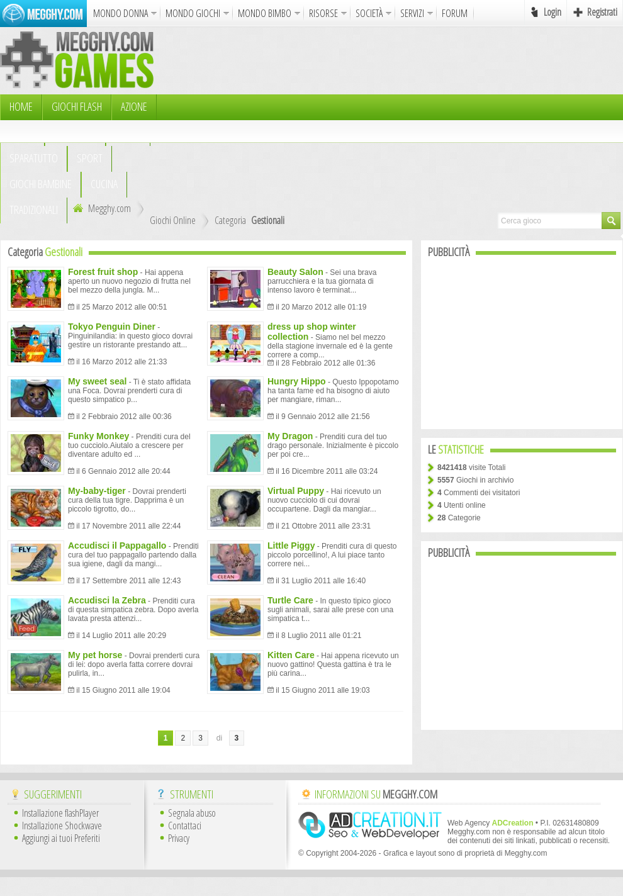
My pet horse (95, 655)
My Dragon (290, 436)
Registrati (602, 12)
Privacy (178, 838)
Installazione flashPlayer (60, 813)
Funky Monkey (98, 436)
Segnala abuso (192, 813)
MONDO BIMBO (264, 13)
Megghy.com (100, 208)
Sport (90, 157)
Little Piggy (291, 545)
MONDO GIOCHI (193, 13)
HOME (21, 106)
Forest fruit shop (103, 272)
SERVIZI (412, 13)
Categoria (230, 220)
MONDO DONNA (120, 13)
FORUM (455, 13)
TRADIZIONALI (33, 209)
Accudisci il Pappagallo (117, 545)
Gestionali (267, 220)
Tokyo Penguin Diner (111, 327)
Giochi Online (173, 220)
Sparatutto (33, 157)
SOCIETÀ (369, 13)
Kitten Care (291, 655)
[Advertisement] (324, 119)
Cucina (104, 183)
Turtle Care (290, 600)
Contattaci (184, 825)
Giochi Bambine (40, 183)
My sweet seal (97, 381)
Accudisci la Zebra (107, 600)
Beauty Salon (295, 272)
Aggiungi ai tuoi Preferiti (61, 838)
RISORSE (323, 13)
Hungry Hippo (296, 381)
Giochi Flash (77, 106)
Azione (134, 106)
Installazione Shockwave (62, 825)
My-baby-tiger (97, 491)
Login (552, 12)
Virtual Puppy (295, 491)
